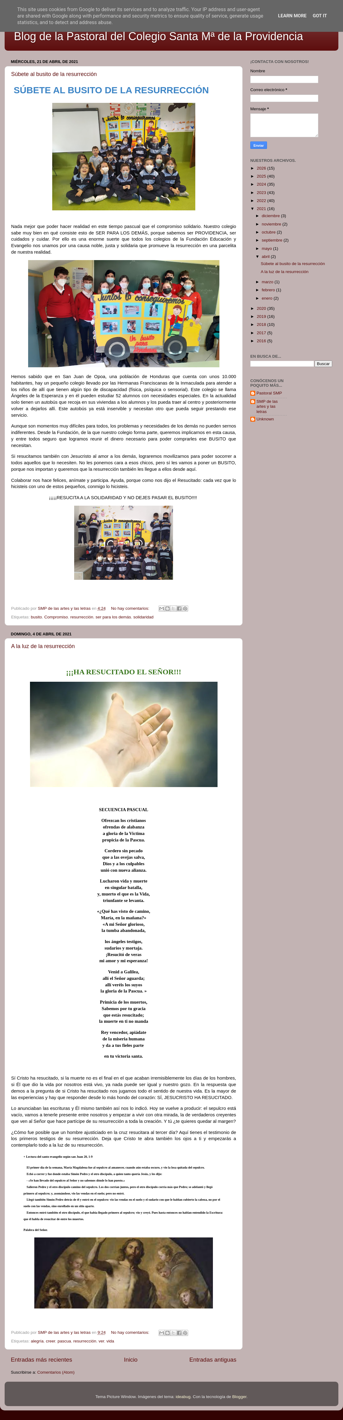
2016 (262, 341)
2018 (262, 324)
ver (101, 1341)
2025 (262, 176)
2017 (262, 333)
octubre (269, 232)
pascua (64, 1341)
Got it (320, 16)
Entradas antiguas (212, 1359)
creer (50, 1341)
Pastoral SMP (269, 393)
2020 (262, 308)
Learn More (292, 16)
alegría (37, 1341)
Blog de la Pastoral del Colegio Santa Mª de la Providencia (158, 36)
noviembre (272, 224)
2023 (262, 192)
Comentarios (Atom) (56, 1372)
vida (110, 1341)
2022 (262, 200)
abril (266, 256)
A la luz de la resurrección (43, 646)
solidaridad (143, 617)
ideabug (183, 1396)
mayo (267, 248)
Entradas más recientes (41, 1359)
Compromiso (56, 617)
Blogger (239, 1396)
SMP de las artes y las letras (267, 406)
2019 (262, 316)
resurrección (81, 617)
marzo (268, 282)
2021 (262, 208)
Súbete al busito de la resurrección (54, 74)
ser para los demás (113, 617)
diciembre (271, 215)
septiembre (273, 240)
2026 (262, 168)
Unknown (265, 419)
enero (267, 298)
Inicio (131, 1359)
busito (36, 617)
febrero (269, 290)
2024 (262, 184)
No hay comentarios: (130, 608)
